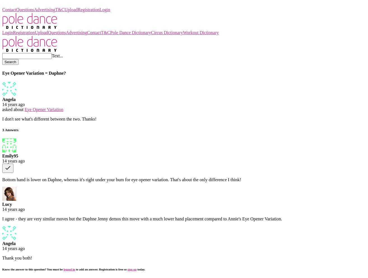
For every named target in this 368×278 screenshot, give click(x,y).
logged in (69, 269)
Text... (57, 55)
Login (105, 9)
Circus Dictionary (167, 32)
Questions (25, 9)
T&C (59, 9)
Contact (9, 9)
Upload (71, 9)
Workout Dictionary (201, 32)
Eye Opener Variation (44, 109)
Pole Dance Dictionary (22, 4)
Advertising (44, 9)
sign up (132, 269)
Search (10, 62)
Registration (88, 9)
